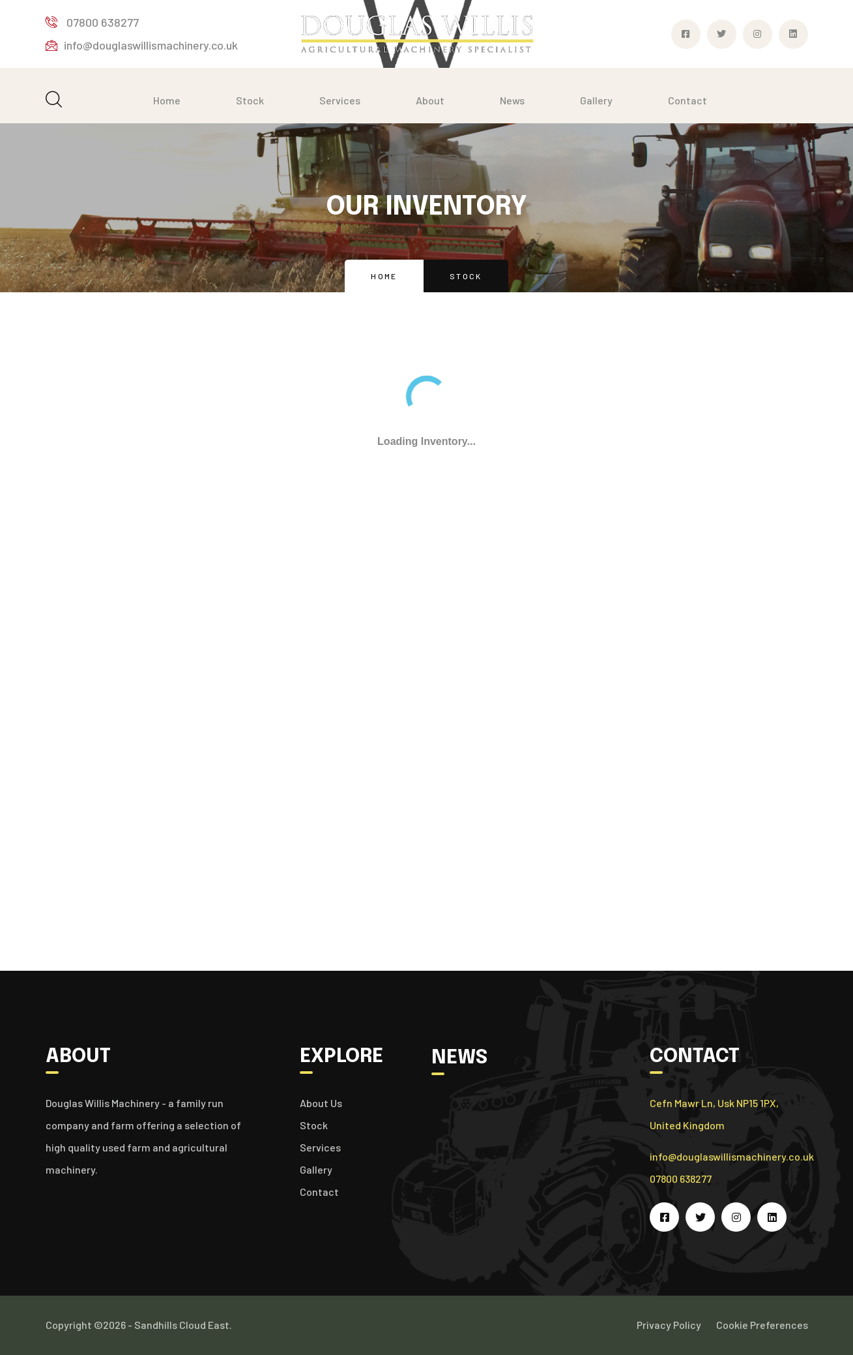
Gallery (596, 100)
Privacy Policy (669, 1324)
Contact (687, 100)
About (430, 100)
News (512, 100)
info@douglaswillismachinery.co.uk (142, 45)
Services (339, 100)
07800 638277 (92, 22)
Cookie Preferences (762, 1324)
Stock (250, 100)
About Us (321, 1103)
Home (167, 100)
